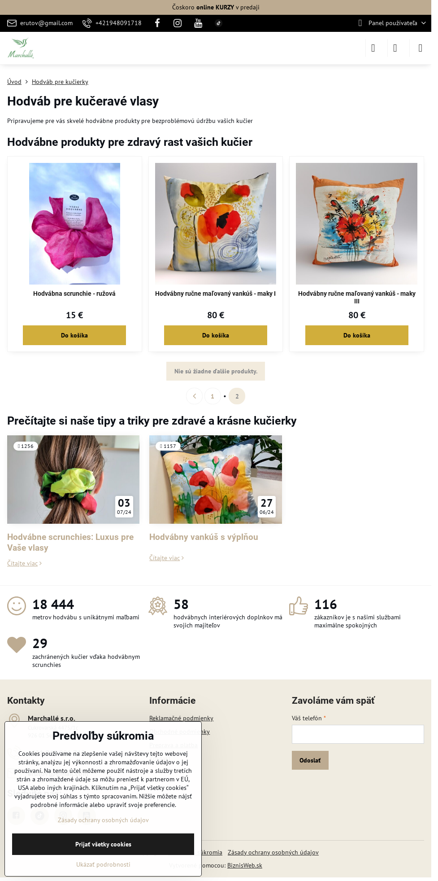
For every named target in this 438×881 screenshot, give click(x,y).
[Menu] (420, 48)
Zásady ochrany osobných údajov (273, 852)
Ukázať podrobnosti (103, 864)
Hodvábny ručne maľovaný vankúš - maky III (357, 297)
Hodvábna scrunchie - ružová (74, 293)
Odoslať (310, 760)
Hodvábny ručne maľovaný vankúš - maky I (215, 293)
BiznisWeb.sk (244, 865)
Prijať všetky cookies (103, 844)
